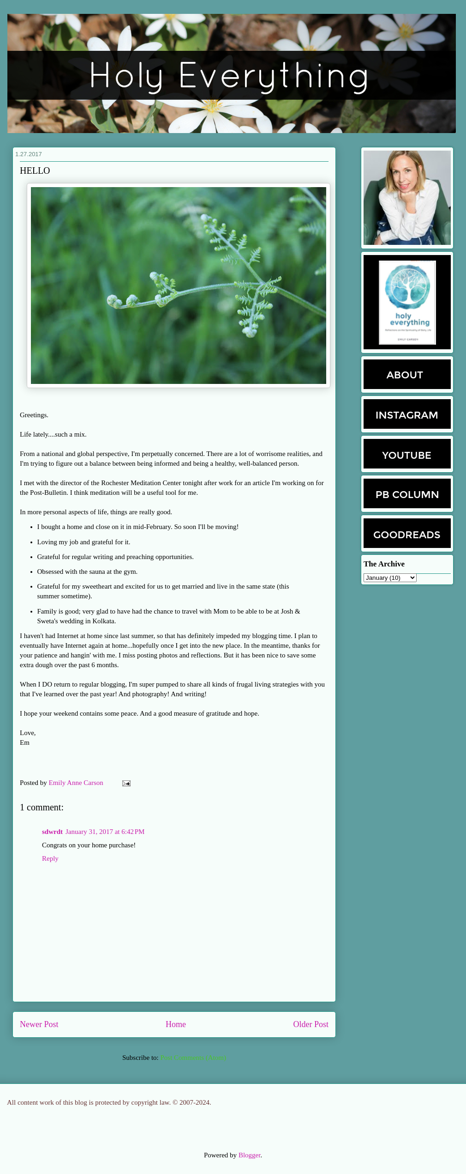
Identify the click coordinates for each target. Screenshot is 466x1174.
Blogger (250, 1155)
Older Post (311, 1024)
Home (176, 1024)
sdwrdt (52, 831)
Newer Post (39, 1024)
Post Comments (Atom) (193, 1057)
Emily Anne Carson (77, 782)
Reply (50, 858)
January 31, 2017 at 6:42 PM (105, 831)
